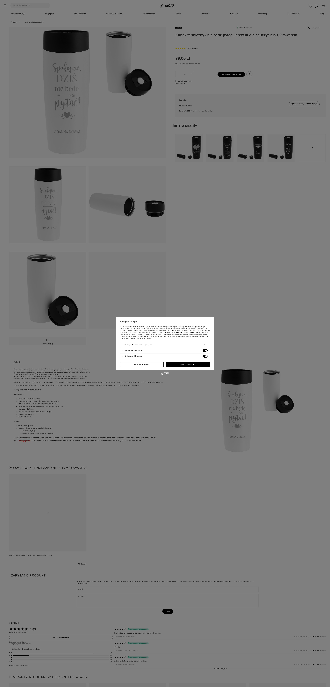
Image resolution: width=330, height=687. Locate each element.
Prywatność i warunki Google (160, 332)
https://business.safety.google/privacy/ (186, 332)
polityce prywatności (176, 330)
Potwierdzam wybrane (141, 364)
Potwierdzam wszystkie (188, 364)
